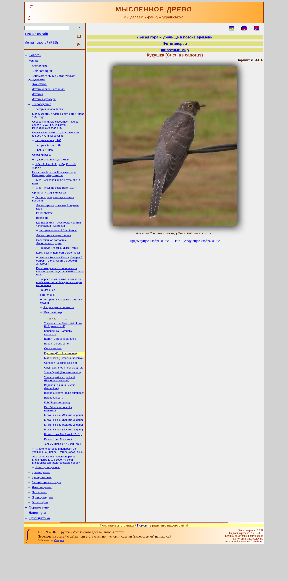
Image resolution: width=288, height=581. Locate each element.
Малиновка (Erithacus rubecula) (63, 379)
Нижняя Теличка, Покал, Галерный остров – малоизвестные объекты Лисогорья (59, 276)
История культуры (44, 104)
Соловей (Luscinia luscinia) (60, 384)
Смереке (59, 575)
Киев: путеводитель (47, 496)
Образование (39, 541)
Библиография (42, 73)
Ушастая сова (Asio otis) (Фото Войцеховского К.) (63, 344)
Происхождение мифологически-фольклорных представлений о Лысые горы (60, 287)
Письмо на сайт (36, 34)
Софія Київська (41, 163)
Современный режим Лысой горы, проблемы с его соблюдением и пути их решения (59, 299)
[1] (65, 337)
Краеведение (41, 502)
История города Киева (49, 115)
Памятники (39, 524)
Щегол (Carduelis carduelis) (60, 358)
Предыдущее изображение (149, 241)
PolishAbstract (44, 225)
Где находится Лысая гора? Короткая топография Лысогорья (59, 238)
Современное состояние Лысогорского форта (51, 256)
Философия (40, 535)
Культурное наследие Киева (52, 169)
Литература (37, 547)
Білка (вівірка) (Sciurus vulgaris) (63, 440)
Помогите (144, 560)
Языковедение (42, 519)
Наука (33, 61)
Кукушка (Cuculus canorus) (60, 374)
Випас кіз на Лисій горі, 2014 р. (63, 461)
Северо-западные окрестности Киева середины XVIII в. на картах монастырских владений (55, 132)
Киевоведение (41, 110)
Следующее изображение (201, 241)
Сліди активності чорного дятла (63, 390)
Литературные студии (46, 513)
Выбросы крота (53, 422)
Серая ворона (53, 369)
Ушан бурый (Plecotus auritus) (62, 395)
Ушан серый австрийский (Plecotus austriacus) (59, 402)
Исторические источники (48, 93)
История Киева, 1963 (48, 148)
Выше (175, 241)
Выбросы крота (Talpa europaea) (64, 416)
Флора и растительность (58, 325)
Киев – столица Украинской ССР (55, 198)
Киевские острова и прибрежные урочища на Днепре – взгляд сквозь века (57, 479)
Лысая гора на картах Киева (53, 249)
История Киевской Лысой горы (58, 244)
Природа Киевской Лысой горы (58, 263)
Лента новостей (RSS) (41, 42)
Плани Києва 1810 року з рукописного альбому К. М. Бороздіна (55, 142)
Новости (35, 55)
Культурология (42, 507)
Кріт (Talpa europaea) (57, 427)
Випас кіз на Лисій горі (58, 466)
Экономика (39, 87)
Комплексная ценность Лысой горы (58, 268)
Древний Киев (44, 158)
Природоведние (42, 530)
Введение (42, 231)
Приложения (47, 307)
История (37, 99)
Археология (40, 67)
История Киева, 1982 (48, 153)
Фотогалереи (47, 312)
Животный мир (52, 330)
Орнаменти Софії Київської (49, 204)
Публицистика (39, 553)
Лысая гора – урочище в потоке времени (175, 37)
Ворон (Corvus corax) (57, 364)
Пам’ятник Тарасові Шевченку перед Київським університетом (54, 184)
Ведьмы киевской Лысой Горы (62, 471)
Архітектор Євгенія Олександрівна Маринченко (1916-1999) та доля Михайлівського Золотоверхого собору (56, 488)
